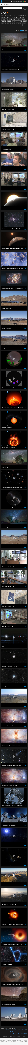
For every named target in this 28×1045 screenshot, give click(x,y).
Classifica (22, 30)
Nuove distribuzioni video (7, 27)
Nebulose (3, 23)
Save (5, 312)
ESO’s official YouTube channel (10, 226)
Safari (5, 276)
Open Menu (5, 4)
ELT (2, 19)
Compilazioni (14, 17)
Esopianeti (15, 19)
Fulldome (3, 21)
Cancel (11, 312)
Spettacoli (22, 19)
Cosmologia (21, 17)
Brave (5, 271)
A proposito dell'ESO (13, 15)
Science (15, 1)
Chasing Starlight (5, 17)
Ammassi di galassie (17, 21)
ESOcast (6, 19)
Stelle (20, 25)
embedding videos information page (8, 234)
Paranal (9, 23)
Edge (5, 274)
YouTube (3, 224)
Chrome (6, 272)
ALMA (21, 15)
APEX (24, 15)
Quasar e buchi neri (21, 23)
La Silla (25, 21)
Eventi (10, 19)
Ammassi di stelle (14, 25)
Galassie (9, 21)
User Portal (20, 1)
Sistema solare (4, 25)
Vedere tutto (4, 15)
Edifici (13, 23)
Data (26, 30)
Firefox (5, 275)
